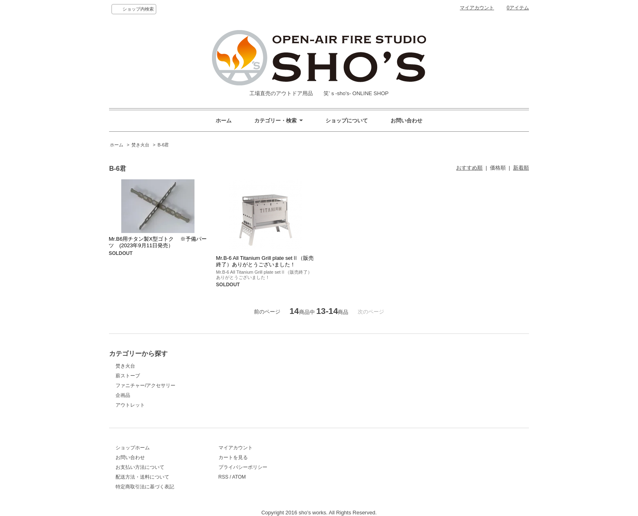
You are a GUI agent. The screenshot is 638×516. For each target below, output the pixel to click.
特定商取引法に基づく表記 (145, 487)
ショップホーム (133, 448)
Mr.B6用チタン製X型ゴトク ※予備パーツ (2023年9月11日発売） (158, 242)
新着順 (521, 168)
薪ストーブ (128, 376)
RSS (223, 477)
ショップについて (347, 121)
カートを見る (233, 457)
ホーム (224, 121)
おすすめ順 (469, 168)
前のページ (267, 312)
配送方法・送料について (142, 477)
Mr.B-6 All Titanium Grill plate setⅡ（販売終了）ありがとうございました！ (265, 261)
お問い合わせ (406, 121)
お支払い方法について (140, 467)
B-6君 (163, 144)
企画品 (123, 395)
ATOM (239, 477)
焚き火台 (140, 144)
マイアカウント (477, 8)
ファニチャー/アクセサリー (145, 385)
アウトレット (130, 405)
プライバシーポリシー (242, 467)
